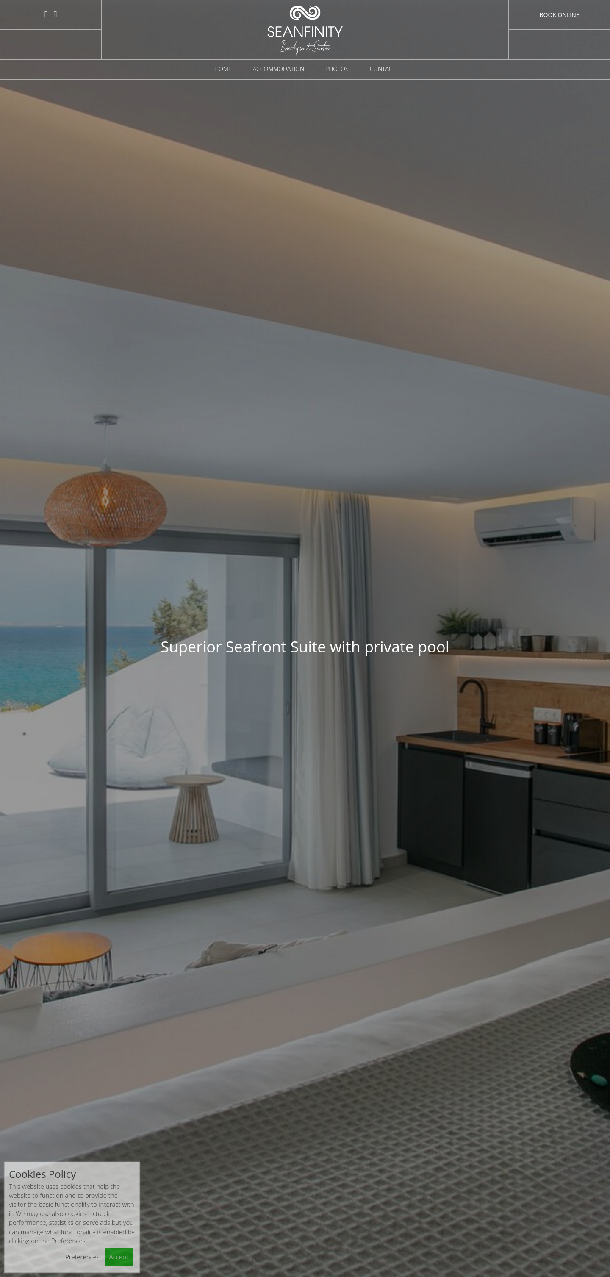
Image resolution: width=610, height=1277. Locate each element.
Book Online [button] (559, 15)
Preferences (82, 1256)
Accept (118, 1256)
